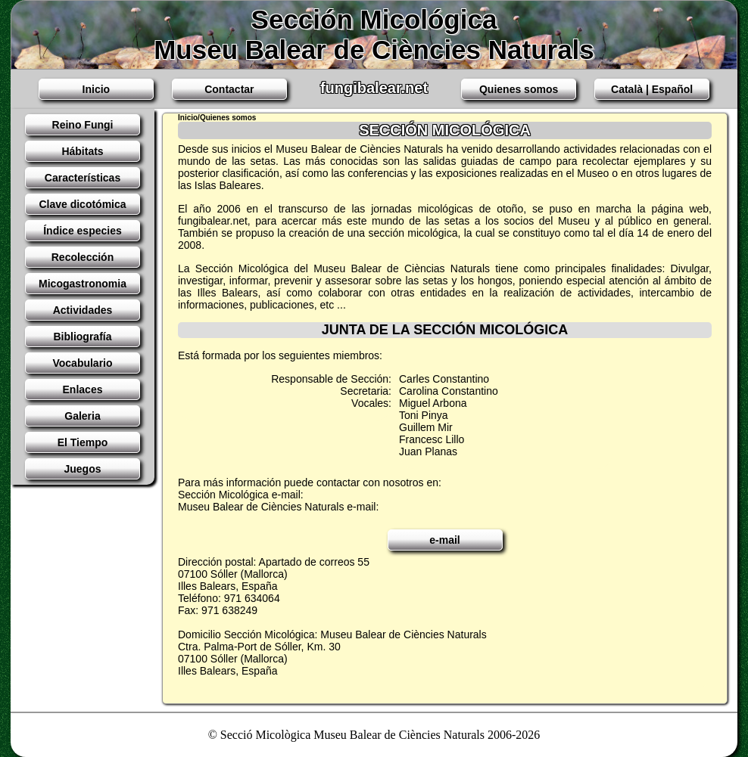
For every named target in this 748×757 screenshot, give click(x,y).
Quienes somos (518, 89)
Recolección (82, 257)
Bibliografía (82, 336)
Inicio (97, 89)
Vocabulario (82, 363)
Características (82, 178)
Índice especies (82, 231)
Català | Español (652, 89)
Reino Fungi (83, 125)
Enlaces (83, 389)
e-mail (444, 540)
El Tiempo (83, 442)
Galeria (82, 416)
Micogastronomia (82, 284)
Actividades (83, 310)
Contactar (229, 89)
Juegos (82, 469)
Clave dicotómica (82, 204)
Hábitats (82, 151)
